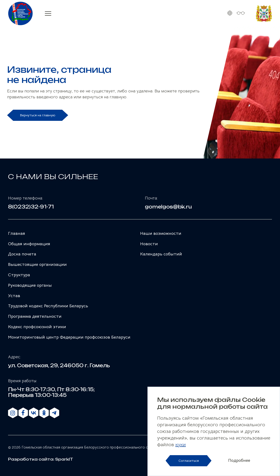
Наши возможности (160, 233)
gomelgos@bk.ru (168, 207)
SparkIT (64, 459)
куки (180, 445)
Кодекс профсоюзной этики (37, 326)
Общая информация (29, 243)
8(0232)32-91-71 (31, 207)
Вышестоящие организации (37, 264)
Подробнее (239, 460)
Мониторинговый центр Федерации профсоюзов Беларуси (69, 337)
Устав (14, 295)
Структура (19, 274)
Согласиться (188, 460)
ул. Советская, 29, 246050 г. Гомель (59, 365)
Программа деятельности (35, 316)
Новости (149, 243)
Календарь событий (161, 254)
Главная (16, 233)
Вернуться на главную (37, 115)
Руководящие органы (30, 285)
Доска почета (22, 254)
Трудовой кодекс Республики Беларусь (48, 305)
